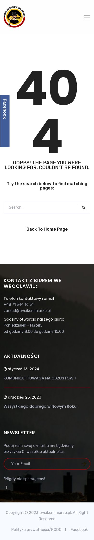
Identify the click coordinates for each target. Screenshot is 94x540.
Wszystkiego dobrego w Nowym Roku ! (41, 406)
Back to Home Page (47, 229)
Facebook (79, 529)
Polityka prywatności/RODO (36, 529)
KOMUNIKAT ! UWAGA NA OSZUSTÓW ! (40, 378)
